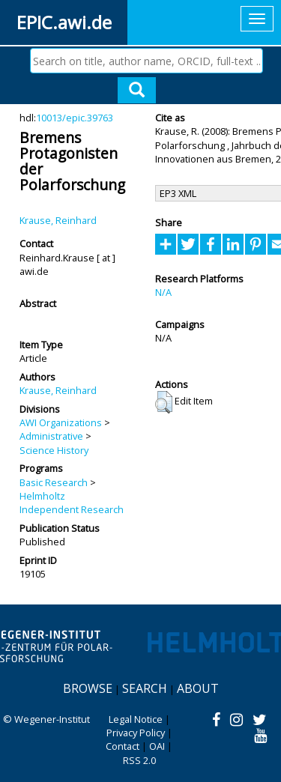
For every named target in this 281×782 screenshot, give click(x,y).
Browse (87, 688)
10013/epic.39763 (74, 117)
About (198, 688)
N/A (163, 292)
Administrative (51, 436)
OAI (157, 746)
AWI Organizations (60, 422)
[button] (163, 402)
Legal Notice (136, 719)
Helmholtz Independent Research (71, 502)
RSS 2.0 (139, 760)
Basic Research (53, 482)
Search (144, 688)
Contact (122, 746)
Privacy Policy (135, 732)
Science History (53, 450)
